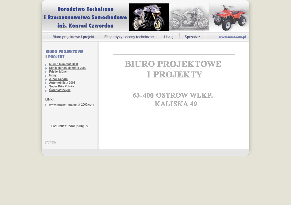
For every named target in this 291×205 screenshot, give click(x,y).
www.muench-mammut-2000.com (71, 104)
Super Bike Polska (61, 86)
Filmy (53, 75)
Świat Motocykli (59, 90)
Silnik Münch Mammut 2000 (67, 67)
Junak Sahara (58, 79)
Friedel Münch (58, 71)
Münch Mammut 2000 (63, 64)
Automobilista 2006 (62, 82)
